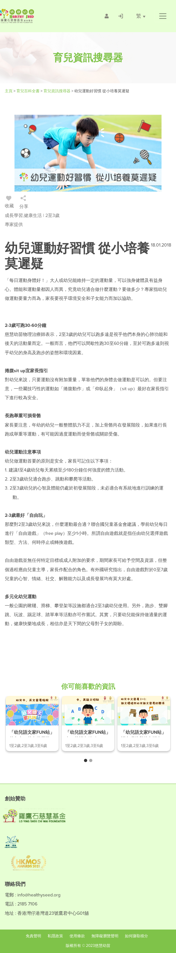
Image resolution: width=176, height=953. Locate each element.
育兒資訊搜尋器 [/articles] (57, 91)
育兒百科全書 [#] (28, 91)
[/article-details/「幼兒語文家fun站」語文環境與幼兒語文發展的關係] (143, 723)
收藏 (9, 203)
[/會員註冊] (106, 16)
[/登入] (121, 16)
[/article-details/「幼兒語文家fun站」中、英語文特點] (88, 723)
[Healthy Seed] (35, 16)
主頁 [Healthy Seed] (9, 91)
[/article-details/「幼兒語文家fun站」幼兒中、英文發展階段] (32, 723)
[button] (162, 16)
